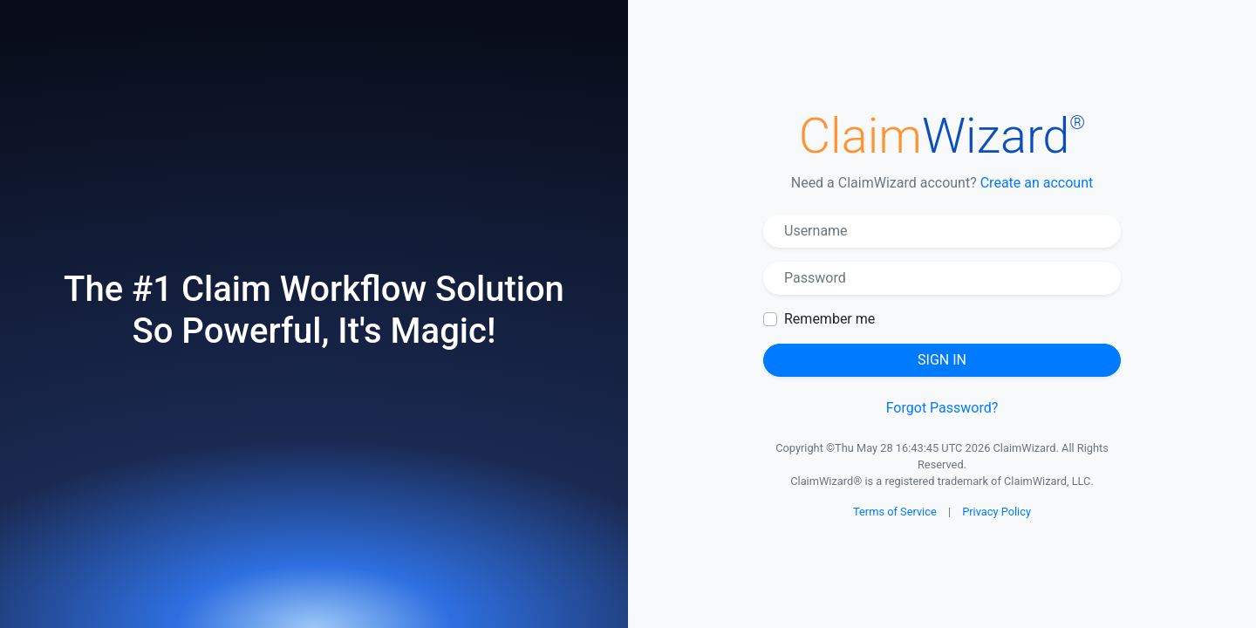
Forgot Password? (942, 407)
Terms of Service (895, 511)
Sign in (942, 360)
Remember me (829, 319)
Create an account (1037, 182)
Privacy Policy (996, 511)
